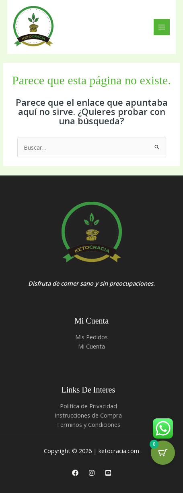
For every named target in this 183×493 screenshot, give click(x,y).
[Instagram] (91, 473)
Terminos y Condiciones (88, 424)
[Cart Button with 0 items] (163, 453)
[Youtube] (108, 473)
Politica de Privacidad (88, 406)
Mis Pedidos (91, 337)
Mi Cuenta (91, 346)
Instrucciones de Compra (88, 415)
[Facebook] (75, 473)
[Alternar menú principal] (162, 27)
